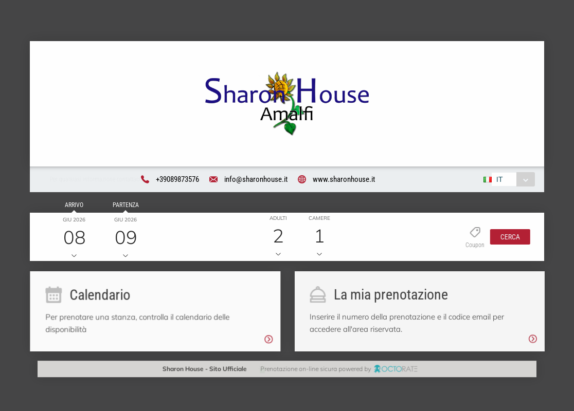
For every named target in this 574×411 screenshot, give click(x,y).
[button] (508, 238)
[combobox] (512, 180)
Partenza (124, 206)
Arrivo (72, 206)
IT (498, 180)
